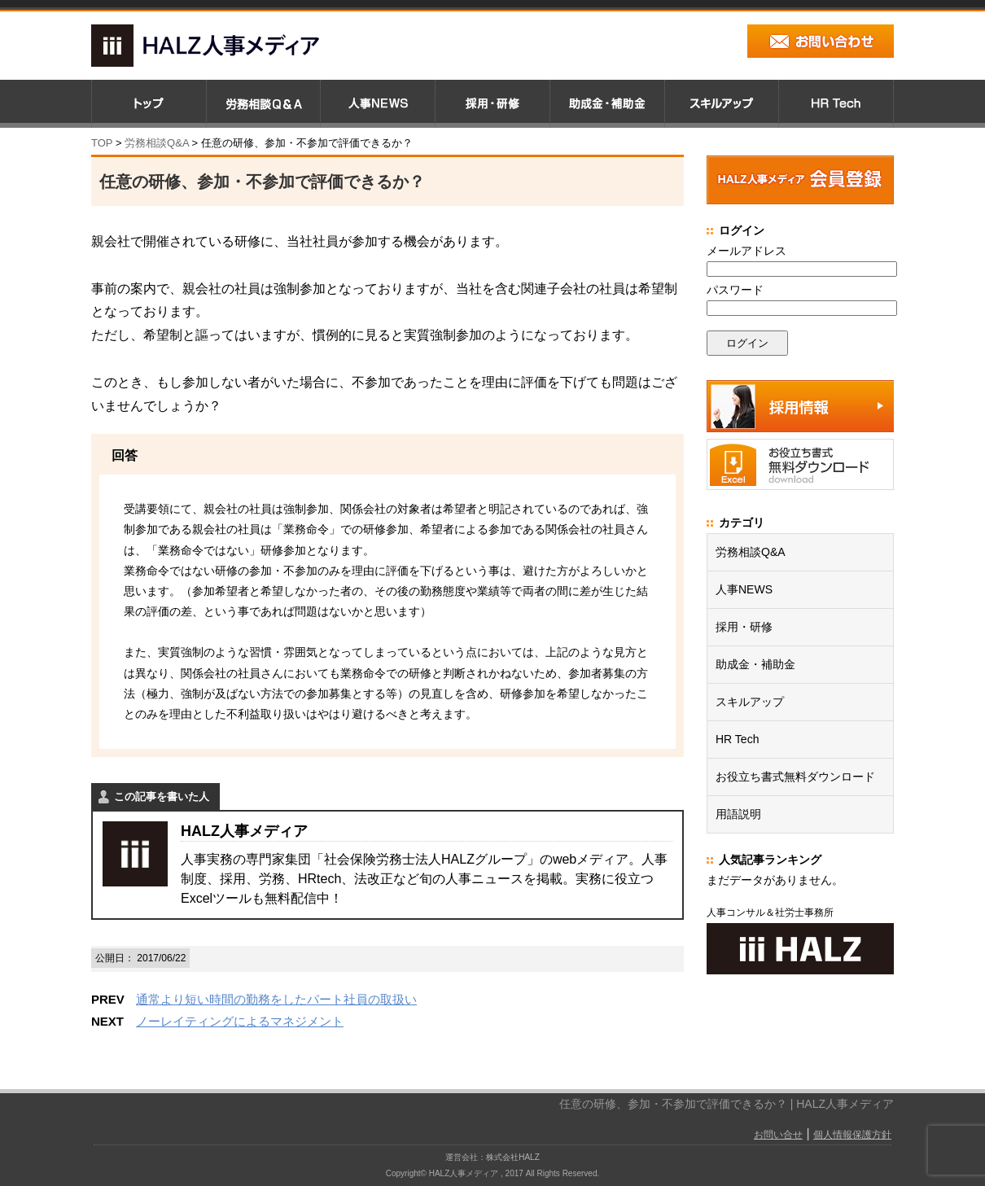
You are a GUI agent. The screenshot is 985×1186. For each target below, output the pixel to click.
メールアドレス (746, 250)
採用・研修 (744, 626)
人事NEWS (744, 589)
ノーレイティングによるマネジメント (240, 1021)
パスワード (735, 289)
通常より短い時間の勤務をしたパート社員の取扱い (276, 999)
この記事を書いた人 (161, 796)
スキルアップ (750, 701)
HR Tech (737, 739)
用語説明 (738, 814)
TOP (101, 143)
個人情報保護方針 (852, 1134)
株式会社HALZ (513, 1157)
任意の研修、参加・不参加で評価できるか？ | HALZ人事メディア (726, 1103)
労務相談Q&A (157, 143)
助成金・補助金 (755, 664)
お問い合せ (778, 1134)
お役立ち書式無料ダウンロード (795, 776)
